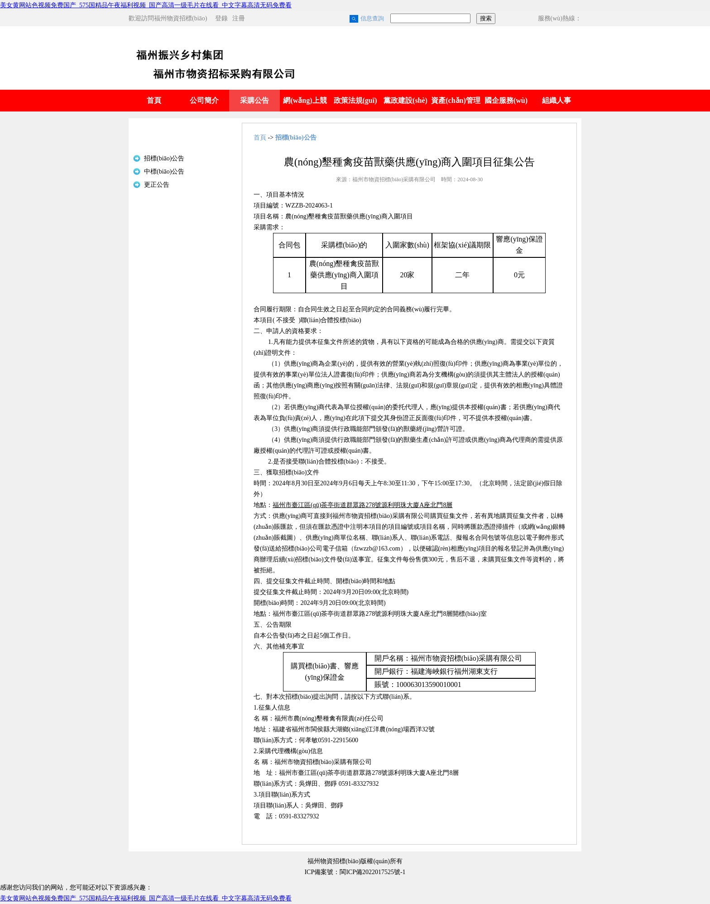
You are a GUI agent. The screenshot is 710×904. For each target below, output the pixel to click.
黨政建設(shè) (405, 100)
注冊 (238, 18)
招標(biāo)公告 (164, 158)
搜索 (486, 18)
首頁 (154, 100)
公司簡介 (204, 100)
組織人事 (556, 100)
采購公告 (254, 100)
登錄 (221, 18)
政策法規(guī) (355, 100)
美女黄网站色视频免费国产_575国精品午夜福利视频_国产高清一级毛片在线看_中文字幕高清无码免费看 (146, 5)
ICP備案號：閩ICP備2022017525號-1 (354, 872)
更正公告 (156, 184)
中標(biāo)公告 (164, 171)
